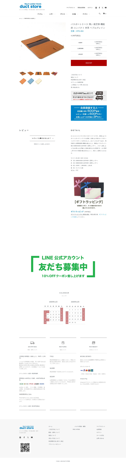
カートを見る (102, 435)
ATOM (84, 429)
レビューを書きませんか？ (41, 138)
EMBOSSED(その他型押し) (31, 18)
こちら (29, 394)
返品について (74, 77)
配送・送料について (62, 432)
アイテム (40, 14)
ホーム (20, 18)
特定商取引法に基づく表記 (78, 79)
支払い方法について (62, 438)
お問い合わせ (102, 438)
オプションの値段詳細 (77, 82)
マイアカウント (70, 7)
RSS (80, 429)
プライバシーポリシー (63, 444)
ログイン (90, 7)
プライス (62, 14)
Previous (22, 45)
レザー (51, 14)
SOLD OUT (89, 63)
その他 (74, 14)
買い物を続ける (75, 87)
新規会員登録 (81, 7)
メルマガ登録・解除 (84, 426)
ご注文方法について (76, 74)
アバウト (85, 14)
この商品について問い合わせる (79, 84)
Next (63, 45)
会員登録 (100, 429)
